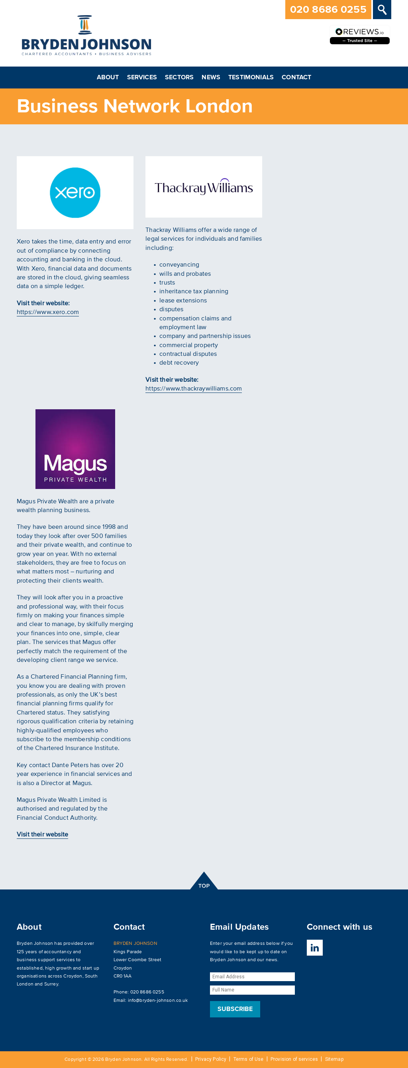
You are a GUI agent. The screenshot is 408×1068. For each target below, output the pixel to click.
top (204, 880)
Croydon (72, 976)
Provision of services (294, 1059)
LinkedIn (315, 948)
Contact (296, 77)
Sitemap (334, 1059)
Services (142, 77)
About (108, 77)
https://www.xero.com (48, 312)
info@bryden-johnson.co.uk (158, 1000)
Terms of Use (248, 1059)
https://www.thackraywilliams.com (193, 389)
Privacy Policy (210, 1059)
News (211, 77)
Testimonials (251, 77)
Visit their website (42, 834)
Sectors (179, 77)
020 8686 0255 (328, 9)
